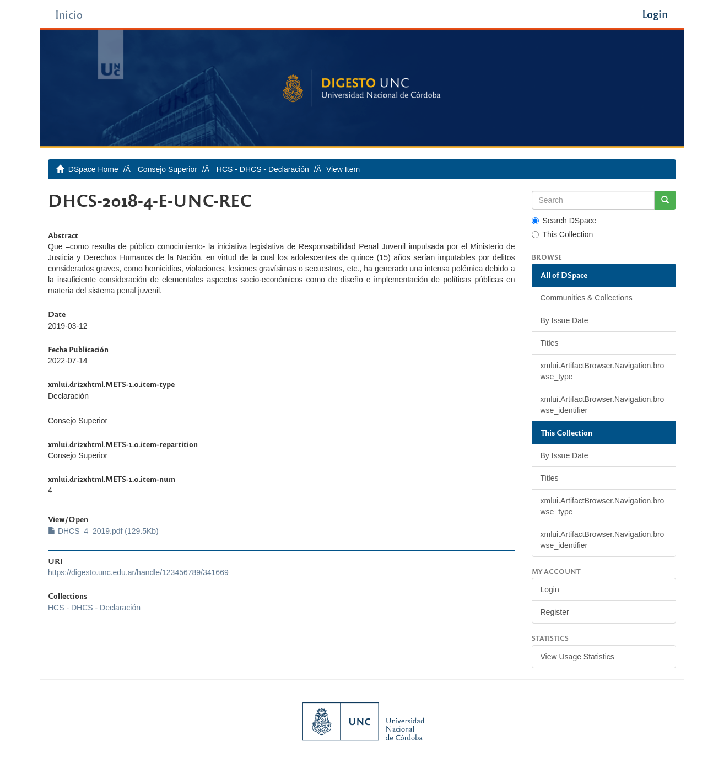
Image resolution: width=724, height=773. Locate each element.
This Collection (562, 234)
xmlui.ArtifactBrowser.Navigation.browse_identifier (602, 405)
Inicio (69, 14)
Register (555, 612)
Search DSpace (564, 220)
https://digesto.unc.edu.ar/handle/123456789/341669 (138, 572)
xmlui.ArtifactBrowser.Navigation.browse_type (602, 371)
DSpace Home (93, 169)
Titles (550, 343)
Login (550, 589)
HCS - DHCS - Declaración (263, 169)
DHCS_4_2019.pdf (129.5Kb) (103, 531)
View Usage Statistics (577, 656)
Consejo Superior (167, 169)
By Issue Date (564, 320)
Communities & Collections (587, 297)
